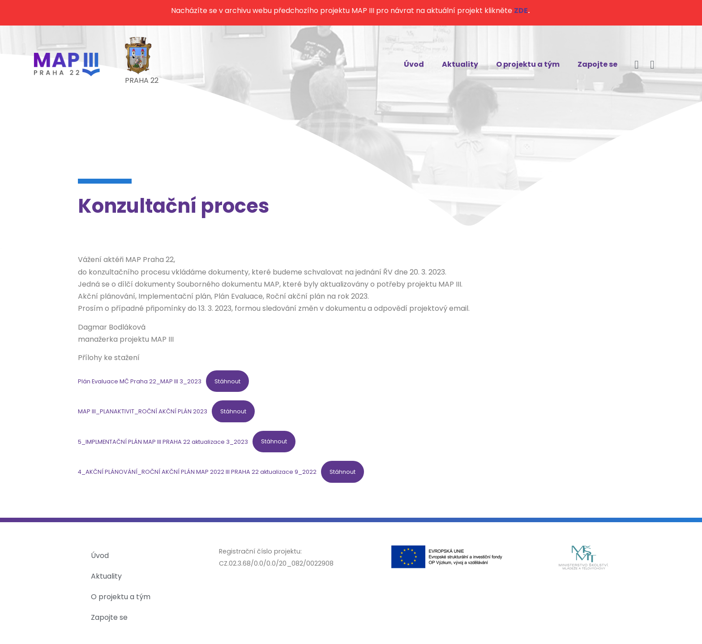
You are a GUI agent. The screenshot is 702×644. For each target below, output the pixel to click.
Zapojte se (597, 64)
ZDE (521, 10)
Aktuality (460, 64)
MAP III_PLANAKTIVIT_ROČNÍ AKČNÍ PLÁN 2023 (142, 411)
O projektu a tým (528, 64)
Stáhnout (227, 381)
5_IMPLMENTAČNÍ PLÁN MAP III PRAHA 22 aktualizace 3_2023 (163, 441)
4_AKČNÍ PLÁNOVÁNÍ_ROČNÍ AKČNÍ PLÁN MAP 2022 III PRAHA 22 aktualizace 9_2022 (197, 472)
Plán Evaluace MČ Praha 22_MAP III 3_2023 (139, 381)
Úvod (414, 64)
